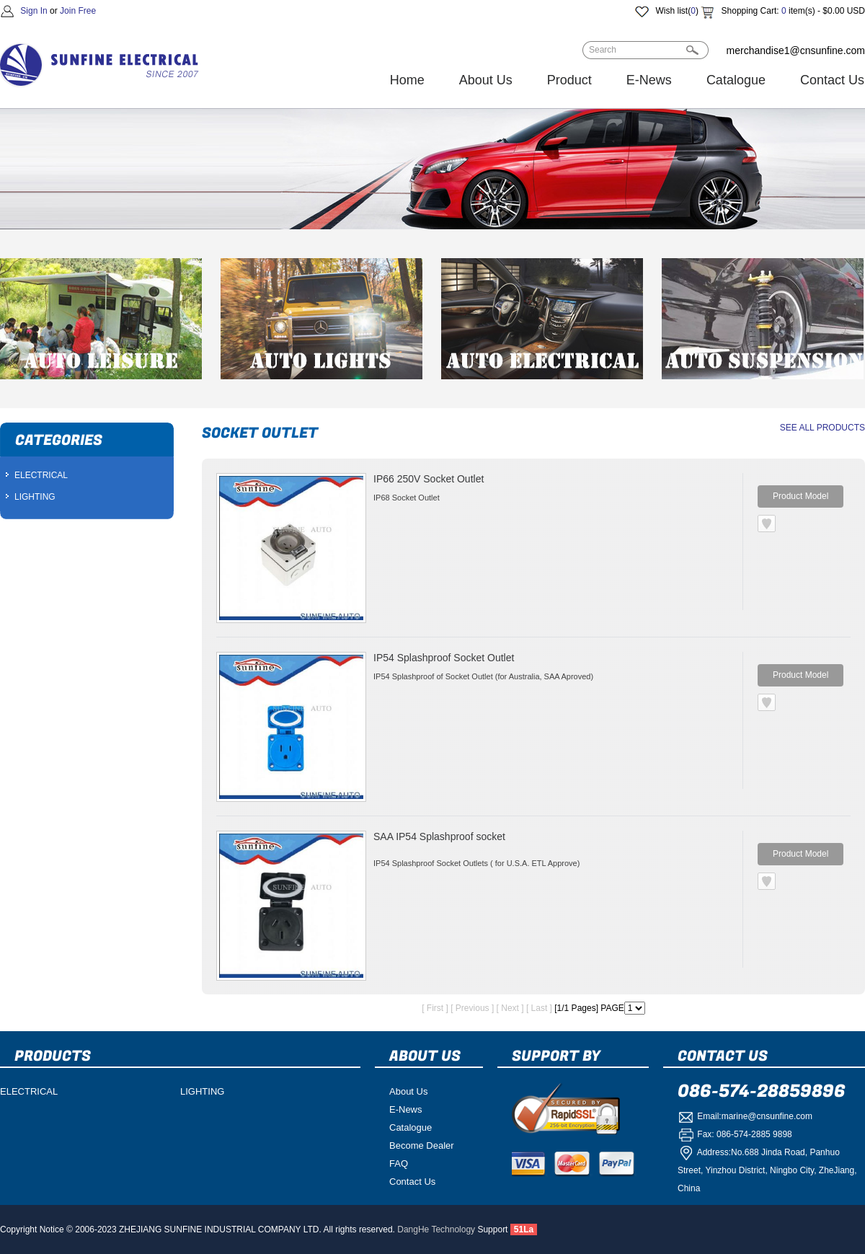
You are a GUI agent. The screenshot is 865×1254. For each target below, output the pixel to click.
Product (569, 80)
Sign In (33, 11)
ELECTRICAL (41, 475)
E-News (649, 80)
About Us (486, 80)
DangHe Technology (436, 1229)
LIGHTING (35, 497)
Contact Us (412, 1181)
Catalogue (736, 80)
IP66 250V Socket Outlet (428, 479)
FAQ (398, 1163)
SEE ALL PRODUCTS (822, 428)
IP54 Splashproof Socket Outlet (443, 657)
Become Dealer (421, 1145)
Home (407, 80)
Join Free (78, 11)
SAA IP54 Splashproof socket (439, 836)
